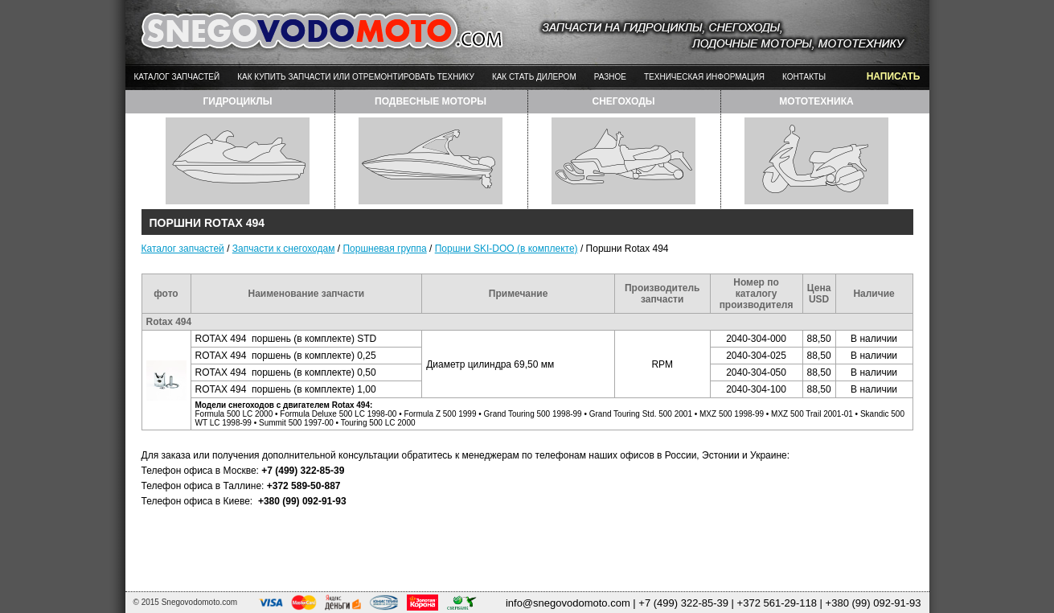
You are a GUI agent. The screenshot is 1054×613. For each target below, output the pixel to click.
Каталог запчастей (177, 76)
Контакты (804, 76)
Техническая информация (704, 76)
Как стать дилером (534, 76)
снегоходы (623, 101)
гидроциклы (237, 101)
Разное (610, 76)
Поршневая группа (384, 248)
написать (894, 76)
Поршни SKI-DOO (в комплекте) (506, 248)
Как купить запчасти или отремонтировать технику (355, 76)
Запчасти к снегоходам (283, 248)
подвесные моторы (430, 101)
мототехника (816, 101)
